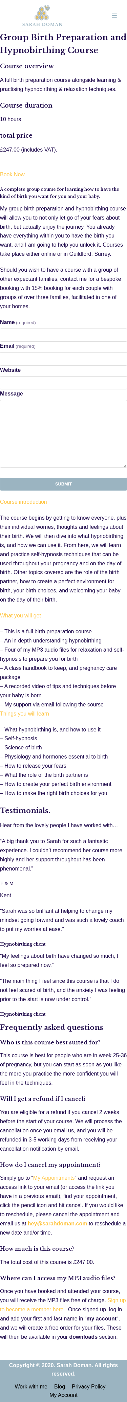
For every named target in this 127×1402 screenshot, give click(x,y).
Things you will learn (24, 714)
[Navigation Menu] (114, 15)
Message (11, 394)
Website (10, 370)
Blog (59, 1386)
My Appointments (54, 1178)
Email (18, 346)
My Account (63, 1395)
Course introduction (23, 502)
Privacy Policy (89, 1386)
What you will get (20, 615)
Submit (63, 484)
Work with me (31, 1386)
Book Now (12, 174)
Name (18, 322)
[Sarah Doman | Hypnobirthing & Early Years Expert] (42, 15)
